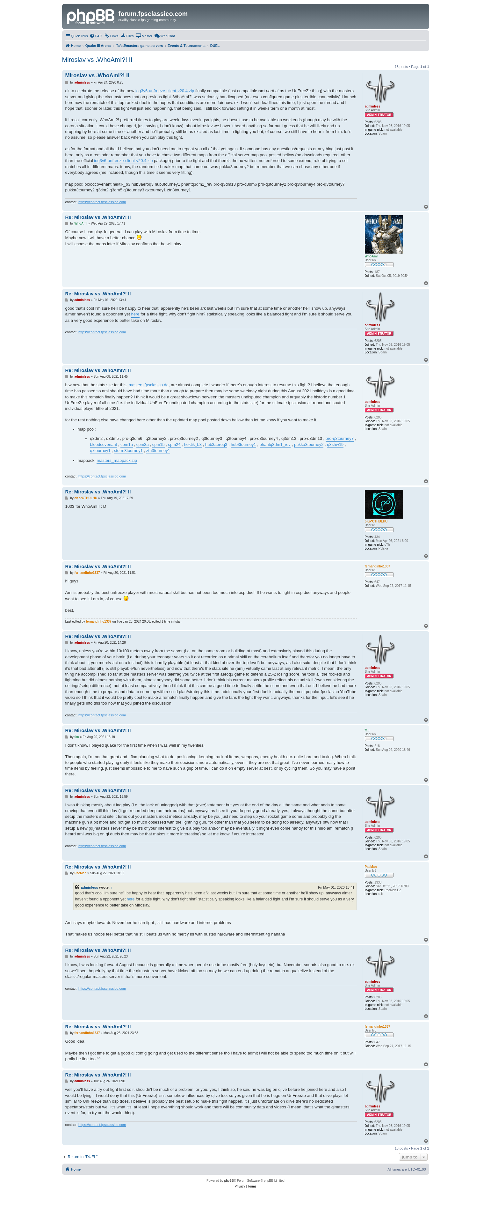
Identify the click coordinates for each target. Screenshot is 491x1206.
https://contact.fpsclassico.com (102, 202)
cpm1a (126, 444)
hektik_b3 (193, 444)
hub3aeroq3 (216, 444)
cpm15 (158, 444)
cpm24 (174, 444)
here (135, 314)
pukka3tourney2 (309, 444)
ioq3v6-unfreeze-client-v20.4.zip (164, 90)
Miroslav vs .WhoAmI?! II (97, 59)
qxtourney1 (100, 450)
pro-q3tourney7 (340, 438)
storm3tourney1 (128, 450)
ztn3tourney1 (158, 450)
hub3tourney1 (243, 444)
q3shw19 (335, 444)
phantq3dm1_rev (275, 444)
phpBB (229, 1180)
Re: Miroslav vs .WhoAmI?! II (98, 217)
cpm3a (142, 444)
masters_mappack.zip (117, 460)
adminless (89, 887)
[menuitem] (96, 36)
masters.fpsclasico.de (149, 384)
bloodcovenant (103, 444)
